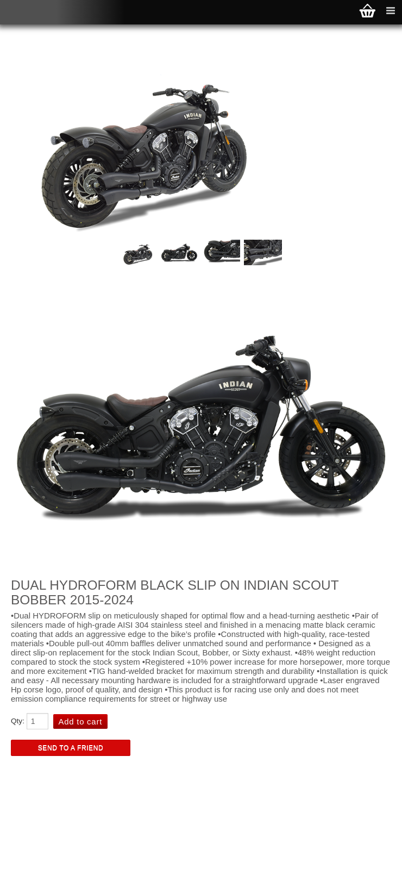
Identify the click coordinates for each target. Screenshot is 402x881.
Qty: (17, 721)
